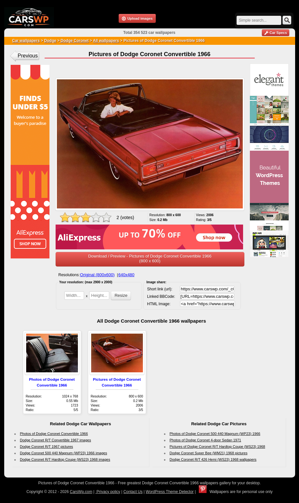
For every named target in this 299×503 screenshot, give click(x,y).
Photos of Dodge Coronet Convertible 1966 (54, 434)
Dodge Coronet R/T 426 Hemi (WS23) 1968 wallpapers (213, 459)
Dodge (50, 40)
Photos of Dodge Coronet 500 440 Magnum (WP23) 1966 (215, 434)
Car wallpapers (26, 40)
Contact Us (133, 491)
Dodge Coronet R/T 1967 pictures (46, 446)
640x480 (126, 274)
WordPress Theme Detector (170, 491)
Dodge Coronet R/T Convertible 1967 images (55, 440)
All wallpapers (106, 40)
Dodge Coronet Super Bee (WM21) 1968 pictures (209, 453)
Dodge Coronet (74, 40)
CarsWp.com (81, 491)
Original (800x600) (97, 274)
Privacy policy (107, 491)
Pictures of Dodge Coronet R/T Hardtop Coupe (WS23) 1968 (217, 446)
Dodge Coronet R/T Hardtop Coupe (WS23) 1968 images (65, 459)
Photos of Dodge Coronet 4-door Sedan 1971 (205, 440)
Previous (28, 55)
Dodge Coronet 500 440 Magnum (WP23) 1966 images (63, 453)
